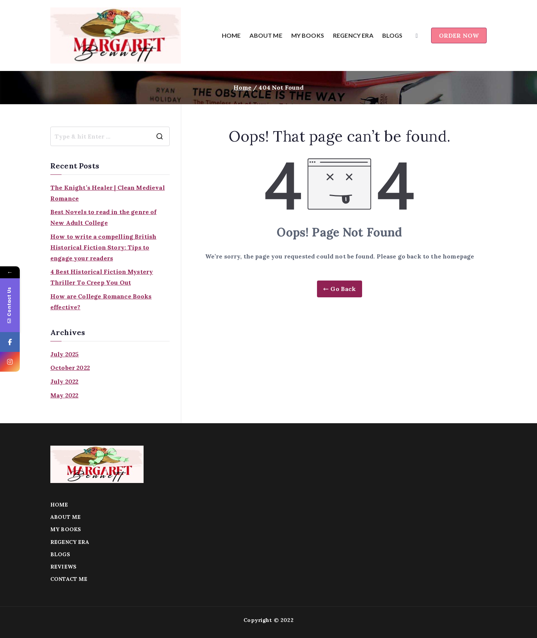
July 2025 (64, 354)
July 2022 (64, 381)
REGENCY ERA (353, 35)
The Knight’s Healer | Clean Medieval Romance (107, 193)
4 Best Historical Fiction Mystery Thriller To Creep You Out (101, 277)
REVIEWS (63, 566)
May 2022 (64, 395)
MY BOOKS (307, 35)
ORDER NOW (459, 35)
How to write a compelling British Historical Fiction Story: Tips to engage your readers (103, 247)
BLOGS (392, 35)
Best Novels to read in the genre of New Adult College (103, 217)
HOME (231, 35)
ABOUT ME (265, 35)
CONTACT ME (69, 579)
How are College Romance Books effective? (101, 301)
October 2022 (70, 367)
